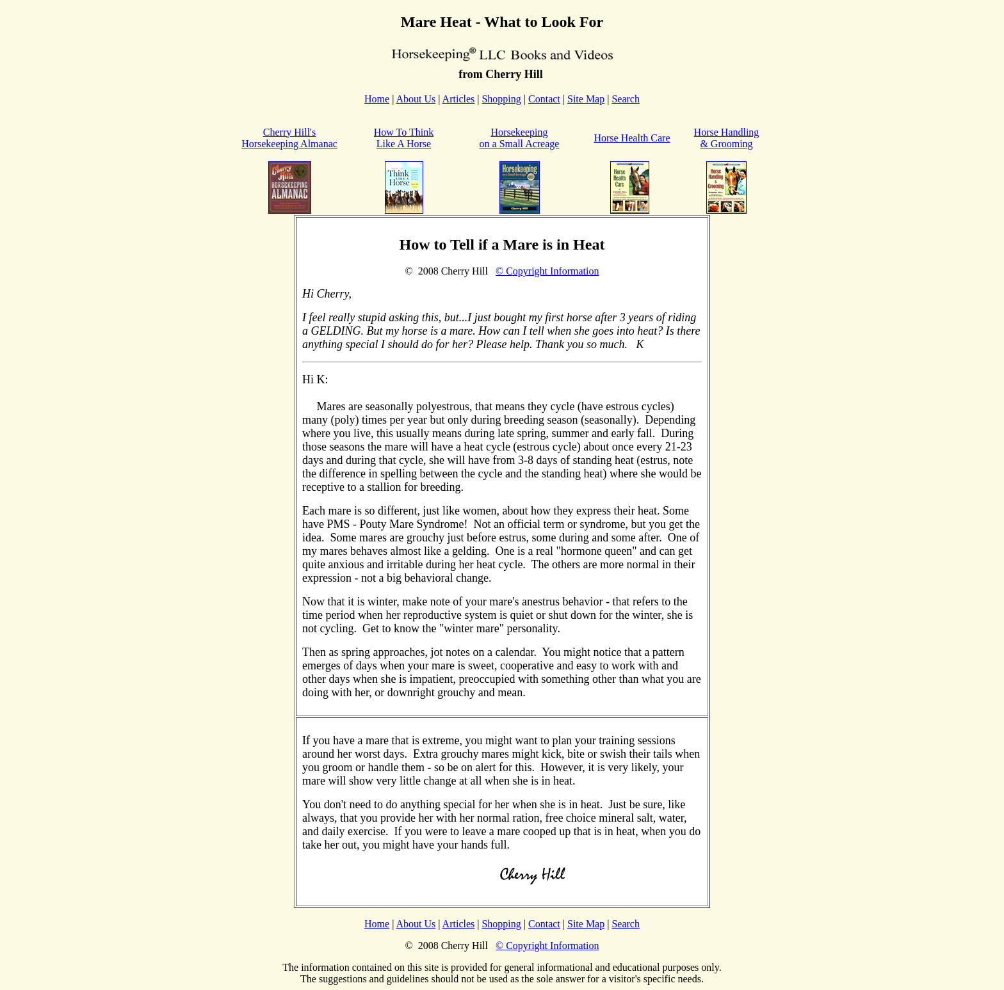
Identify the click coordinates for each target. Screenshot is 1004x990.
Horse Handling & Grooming (726, 138)
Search (625, 98)
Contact (544, 98)
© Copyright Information (547, 271)
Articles (458, 98)
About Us (416, 98)
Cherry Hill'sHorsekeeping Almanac (289, 138)
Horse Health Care (632, 137)
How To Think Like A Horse (403, 138)
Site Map (585, 98)
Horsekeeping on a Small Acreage (520, 138)
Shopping (501, 98)
